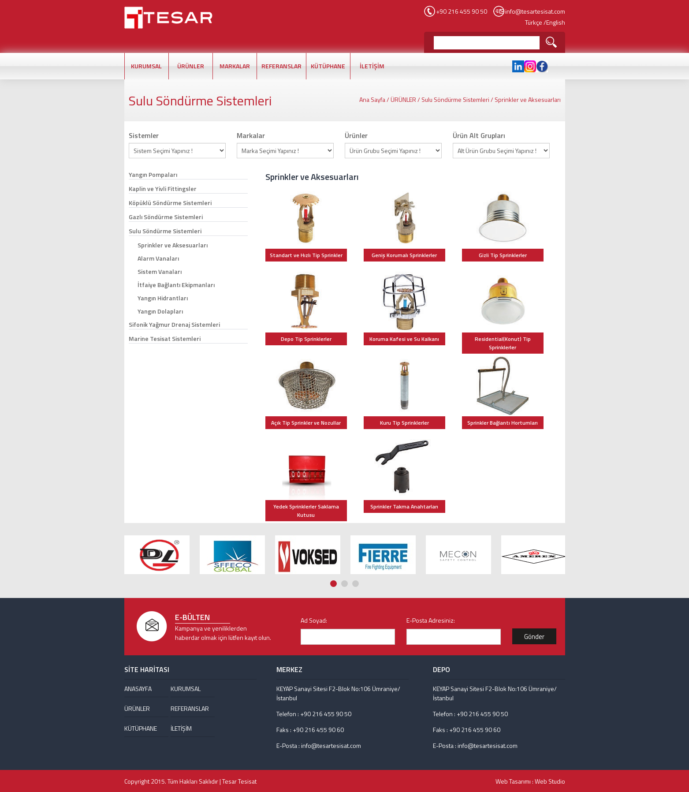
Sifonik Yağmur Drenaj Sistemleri (174, 324)
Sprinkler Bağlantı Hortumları (502, 422)
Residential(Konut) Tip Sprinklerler (503, 343)
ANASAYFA (138, 688)
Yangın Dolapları (160, 311)
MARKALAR (235, 66)
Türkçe (533, 22)
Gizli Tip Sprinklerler (503, 255)
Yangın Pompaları (153, 174)
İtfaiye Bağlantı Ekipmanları (176, 284)
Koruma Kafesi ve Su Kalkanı (404, 339)
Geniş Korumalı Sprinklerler (404, 255)
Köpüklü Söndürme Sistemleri (170, 202)
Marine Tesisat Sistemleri (165, 338)
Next (561, 515)
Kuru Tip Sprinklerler (404, 422)
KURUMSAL (146, 66)
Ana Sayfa (372, 99)
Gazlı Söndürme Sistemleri (166, 216)
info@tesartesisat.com (535, 11)
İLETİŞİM (372, 66)
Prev (552, 515)
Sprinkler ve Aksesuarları (528, 99)
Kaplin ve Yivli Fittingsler (163, 188)
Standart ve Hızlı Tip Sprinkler (306, 255)
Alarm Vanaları (158, 258)
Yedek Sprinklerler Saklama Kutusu (306, 510)
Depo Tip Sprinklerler (306, 339)
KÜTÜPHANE (328, 66)
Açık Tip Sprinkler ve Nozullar (306, 422)
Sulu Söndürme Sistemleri (455, 99)
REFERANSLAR (281, 66)
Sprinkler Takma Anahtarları (404, 506)
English (555, 22)
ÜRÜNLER (190, 66)
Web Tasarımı (513, 781)
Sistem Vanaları (160, 271)
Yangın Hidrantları (163, 298)
